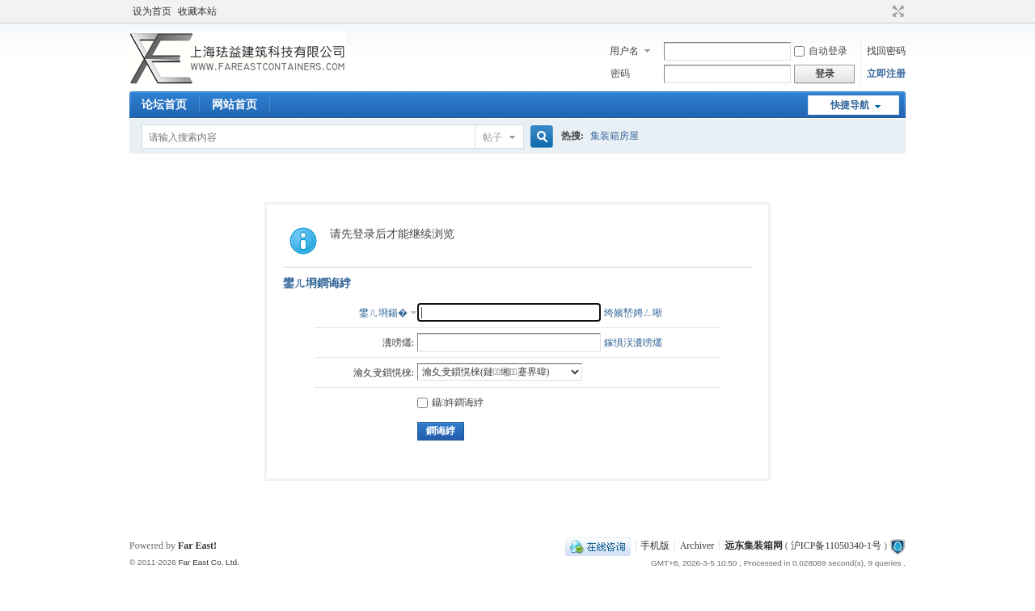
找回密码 (886, 51)
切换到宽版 (896, 11)
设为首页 (152, 11)
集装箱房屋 (614, 135)
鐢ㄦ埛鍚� (383, 312)
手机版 (655, 545)
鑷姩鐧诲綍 (450, 402)
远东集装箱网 (753, 545)
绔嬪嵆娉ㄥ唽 (633, 312)
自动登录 (820, 51)
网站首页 (234, 105)
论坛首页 (164, 105)
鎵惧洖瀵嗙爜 (633, 342)
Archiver (697, 545)
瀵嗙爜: (398, 342)
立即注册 (886, 73)
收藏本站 (197, 11)
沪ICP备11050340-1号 (836, 545)
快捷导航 (849, 105)
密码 (620, 73)
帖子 (492, 137)
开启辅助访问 (883, 11)
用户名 (624, 51)
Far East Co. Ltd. (208, 562)
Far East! (197, 545)
